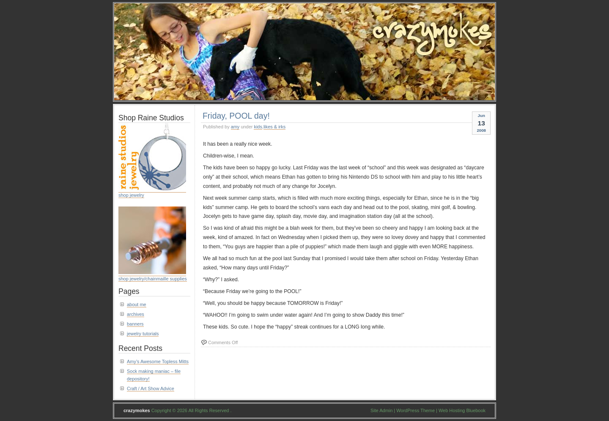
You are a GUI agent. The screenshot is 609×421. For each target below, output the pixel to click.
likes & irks (274, 126)
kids (258, 126)
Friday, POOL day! (236, 115)
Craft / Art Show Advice (150, 388)
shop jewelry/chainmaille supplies (152, 278)
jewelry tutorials (143, 333)
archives (135, 314)
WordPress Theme (415, 410)
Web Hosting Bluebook (462, 410)
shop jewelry (131, 195)
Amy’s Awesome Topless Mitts (158, 361)
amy (235, 126)
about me (136, 304)
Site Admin (381, 410)
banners (135, 323)
